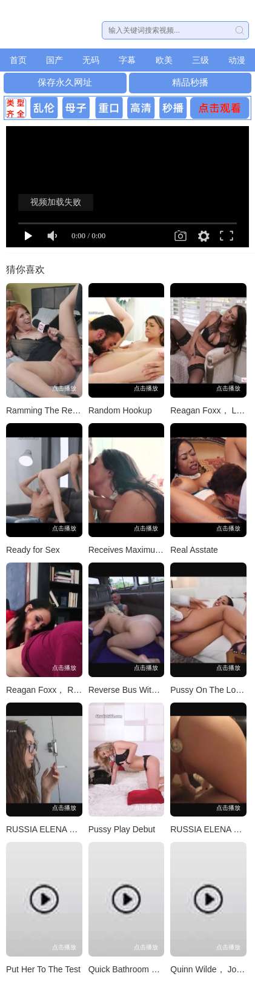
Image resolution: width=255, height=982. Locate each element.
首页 (18, 60)
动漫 (236, 60)
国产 (54, 60)
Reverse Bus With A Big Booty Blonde (159, 690)
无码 (90, 60)
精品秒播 (190, 82)
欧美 (164, 60)
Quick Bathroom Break (131, 969)
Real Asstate (194, 550)
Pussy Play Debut (122, 829)
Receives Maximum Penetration (148, 550)
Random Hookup (120, 410)
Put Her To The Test (43, 969)
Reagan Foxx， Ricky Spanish (63, 690)
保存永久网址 (65, 82)
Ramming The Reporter (50, 410)
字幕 (127, 60)
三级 (200, 60)
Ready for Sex (33, 550)
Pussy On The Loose (209, 690)
